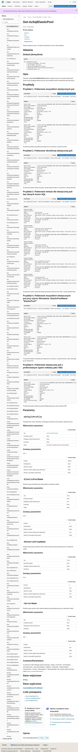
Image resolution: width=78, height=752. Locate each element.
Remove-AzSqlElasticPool (33, 698)
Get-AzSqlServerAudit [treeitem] (12, 289)
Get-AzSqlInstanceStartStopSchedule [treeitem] (13, 238)
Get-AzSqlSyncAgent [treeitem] (12, 393)
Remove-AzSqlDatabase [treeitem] (13, 665)
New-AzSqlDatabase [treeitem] (12, 492)
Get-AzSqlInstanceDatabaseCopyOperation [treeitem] (13, 120)
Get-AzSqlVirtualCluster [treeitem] (12, 414)
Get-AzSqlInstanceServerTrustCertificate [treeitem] (13, 232)
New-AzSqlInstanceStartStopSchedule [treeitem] (13, 598)
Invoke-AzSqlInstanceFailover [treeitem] (12, 451)
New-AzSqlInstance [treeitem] (11, 570)
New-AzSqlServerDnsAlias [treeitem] (12, 620)
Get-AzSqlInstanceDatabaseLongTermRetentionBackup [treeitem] (13, 146)
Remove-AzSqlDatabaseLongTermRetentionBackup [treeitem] (13, 701)
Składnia (26, 33)
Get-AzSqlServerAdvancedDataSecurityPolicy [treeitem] (13, 274)
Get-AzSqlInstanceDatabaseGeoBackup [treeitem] (13, 126)
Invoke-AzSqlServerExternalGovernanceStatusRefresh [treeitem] (13, 465)
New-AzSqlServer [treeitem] (11, 603)
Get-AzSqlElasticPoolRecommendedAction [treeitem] (13, 53)
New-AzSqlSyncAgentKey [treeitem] (13, 656)
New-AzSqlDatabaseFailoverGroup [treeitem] (13, 510)
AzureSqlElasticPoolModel (33, 688)
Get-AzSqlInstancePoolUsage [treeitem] (13, 226)
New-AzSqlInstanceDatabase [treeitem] (12, 574)
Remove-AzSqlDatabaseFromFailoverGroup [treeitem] (13, 688)
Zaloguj (74, 2)
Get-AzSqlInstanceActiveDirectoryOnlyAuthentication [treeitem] (13, 70)
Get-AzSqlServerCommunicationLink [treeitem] (13, 293)
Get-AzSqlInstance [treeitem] (11, 58)
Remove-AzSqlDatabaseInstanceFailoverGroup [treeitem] (13, 694)
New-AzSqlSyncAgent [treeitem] (12, 654)
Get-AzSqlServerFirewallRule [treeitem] (13, 322)
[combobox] (10, 19)
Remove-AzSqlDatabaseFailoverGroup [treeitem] (13, 681)
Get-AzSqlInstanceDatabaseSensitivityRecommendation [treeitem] (13, 167)
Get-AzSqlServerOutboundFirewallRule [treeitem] (13, 345)
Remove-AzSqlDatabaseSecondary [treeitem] (13, 731)
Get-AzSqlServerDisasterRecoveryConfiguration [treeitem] (13, 307)
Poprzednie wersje (29, 748)
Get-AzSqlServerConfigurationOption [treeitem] (13, 300)
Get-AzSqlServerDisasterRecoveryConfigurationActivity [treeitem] (13, 313)
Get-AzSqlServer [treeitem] (11, 256)
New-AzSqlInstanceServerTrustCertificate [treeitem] (13, 592)
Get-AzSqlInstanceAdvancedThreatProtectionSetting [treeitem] (13, 83)
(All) (25, 453)
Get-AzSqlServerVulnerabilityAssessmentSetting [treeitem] (13, 388)
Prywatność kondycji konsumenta (9, 751)
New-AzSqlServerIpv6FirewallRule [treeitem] (13, 631)
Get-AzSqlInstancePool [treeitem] (12, 222)
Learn (24, 17)
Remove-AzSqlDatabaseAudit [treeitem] (12, 669)
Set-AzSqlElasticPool (32, 700)
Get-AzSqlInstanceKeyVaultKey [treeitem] (13, 210)
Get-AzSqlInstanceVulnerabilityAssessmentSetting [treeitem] (13, 252)
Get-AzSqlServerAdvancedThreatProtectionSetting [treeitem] (13, 281)
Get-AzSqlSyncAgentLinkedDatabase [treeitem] (13, 398)
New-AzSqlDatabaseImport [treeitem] (12, 516)
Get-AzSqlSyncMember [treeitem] (12, 408)
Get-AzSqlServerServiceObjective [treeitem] (13, 359)
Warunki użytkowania (25, 751)
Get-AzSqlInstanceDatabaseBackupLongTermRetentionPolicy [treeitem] (13, 104)
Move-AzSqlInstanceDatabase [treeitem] (12, 488)
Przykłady (27, 37)
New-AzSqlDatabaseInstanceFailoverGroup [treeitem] (13, 522)
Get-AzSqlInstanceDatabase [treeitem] (12, 89)
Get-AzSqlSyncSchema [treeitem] (12, 411)
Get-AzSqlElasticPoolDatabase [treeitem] (13, 40)
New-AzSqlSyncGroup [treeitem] (12, 659)
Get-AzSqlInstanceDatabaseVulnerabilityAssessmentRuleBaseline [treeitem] (13, 176)
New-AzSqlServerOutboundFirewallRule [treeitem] (13, 637)
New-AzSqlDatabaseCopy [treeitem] (13, 494)
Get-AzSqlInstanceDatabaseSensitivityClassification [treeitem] (13, 160)
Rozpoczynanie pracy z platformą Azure (65, 6)
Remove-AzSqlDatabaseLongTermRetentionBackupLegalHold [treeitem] (13, 717)
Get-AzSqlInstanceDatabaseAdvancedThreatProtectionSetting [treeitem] (13, 95)
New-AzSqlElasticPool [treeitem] (12, 567)
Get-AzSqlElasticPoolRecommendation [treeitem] (13, 47)
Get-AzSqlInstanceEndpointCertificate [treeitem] (13, 203)
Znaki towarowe (36, 751)
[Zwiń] (19, 16)
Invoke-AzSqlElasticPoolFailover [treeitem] (13, 439)
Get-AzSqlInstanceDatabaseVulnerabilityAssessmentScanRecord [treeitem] (13, 184)
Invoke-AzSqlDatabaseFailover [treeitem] (12, 418)
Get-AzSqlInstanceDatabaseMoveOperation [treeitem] (13, 153)
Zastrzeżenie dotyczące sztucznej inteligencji (12, 748)
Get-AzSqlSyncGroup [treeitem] (12, 402)
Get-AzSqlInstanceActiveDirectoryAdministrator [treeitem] (13, 63)
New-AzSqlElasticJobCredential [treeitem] (13, 549)
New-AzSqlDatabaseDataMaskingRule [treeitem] (13, 499)
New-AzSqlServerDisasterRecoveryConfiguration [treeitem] (13, 615)
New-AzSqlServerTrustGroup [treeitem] (12, 643)
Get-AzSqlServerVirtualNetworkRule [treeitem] (13, 381)
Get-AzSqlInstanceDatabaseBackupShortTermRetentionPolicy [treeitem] (13, 112)
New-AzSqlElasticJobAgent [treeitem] (12, 544)
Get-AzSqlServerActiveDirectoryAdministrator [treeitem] (13, 261)
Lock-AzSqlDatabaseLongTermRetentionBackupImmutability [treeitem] (13, 481)
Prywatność (53, 748)
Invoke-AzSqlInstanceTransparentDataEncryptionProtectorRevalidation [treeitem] (13, 457)
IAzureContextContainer (52, 433)
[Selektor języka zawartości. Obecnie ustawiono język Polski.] (4, 745)
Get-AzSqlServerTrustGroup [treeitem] (12, 371)
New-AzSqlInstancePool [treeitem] (12, 581)
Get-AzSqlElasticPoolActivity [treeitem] (12, 30)
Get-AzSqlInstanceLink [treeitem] (12, 215)
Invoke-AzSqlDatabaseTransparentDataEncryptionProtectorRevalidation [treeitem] (13, 424)
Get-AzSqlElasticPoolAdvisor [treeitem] (13, 34)
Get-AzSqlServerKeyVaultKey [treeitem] (13, 333)
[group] (49, 123)
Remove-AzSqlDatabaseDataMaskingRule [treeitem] (13, 674)
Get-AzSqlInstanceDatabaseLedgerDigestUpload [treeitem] (13, 133)
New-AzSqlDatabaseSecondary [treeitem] (13, 535)
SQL (49, 17)
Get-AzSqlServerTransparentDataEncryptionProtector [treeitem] (13, 365)
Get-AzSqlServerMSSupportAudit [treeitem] (13, 339)
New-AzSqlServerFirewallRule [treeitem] (13, 625)
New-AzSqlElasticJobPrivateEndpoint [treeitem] (13, 556)
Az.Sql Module (30, 26)
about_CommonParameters (35, 671)
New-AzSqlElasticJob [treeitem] (12, 540)
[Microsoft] (3, 2)
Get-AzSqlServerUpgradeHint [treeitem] (13, 376)
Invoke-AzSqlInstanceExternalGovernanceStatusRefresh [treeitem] (13, 445)
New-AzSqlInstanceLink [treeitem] (12, 578)
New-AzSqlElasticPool (32, 696)
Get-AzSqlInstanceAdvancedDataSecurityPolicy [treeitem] (13, 76)
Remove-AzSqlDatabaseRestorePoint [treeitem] (13, 725)
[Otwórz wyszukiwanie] (70, 2)
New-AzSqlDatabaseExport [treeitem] (12, 505)
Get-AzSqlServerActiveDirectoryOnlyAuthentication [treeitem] (13, 268)
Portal (50, 6)
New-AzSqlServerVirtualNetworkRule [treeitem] (13, 649)
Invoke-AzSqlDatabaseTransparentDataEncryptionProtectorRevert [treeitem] (13, 433)
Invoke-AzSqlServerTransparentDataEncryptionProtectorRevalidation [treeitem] (13, 472)
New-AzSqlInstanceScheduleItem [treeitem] (13, 585)
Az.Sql (44, 17)
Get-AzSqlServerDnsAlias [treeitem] (13, 318)
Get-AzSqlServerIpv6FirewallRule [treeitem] (13, 327)
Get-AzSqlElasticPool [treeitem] (12, 26)
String (68, 495)
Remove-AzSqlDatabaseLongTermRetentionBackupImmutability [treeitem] (13, 708)
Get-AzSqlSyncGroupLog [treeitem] (13, 405)
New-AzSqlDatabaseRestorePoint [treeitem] (13, 528)
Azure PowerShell (37, 17)
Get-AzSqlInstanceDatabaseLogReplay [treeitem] (13, 140)
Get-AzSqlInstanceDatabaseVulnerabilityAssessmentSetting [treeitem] (13, 193)
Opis (25, 35)
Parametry (27, 39)
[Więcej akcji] (75, 17)
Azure (29, 17)
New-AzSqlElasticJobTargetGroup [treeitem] (13, 562)
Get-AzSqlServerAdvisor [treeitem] (13, 286)
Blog (37, 748)
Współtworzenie (44, 748)
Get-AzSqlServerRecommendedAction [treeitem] (13, 352)
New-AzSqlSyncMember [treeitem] (13, 662)
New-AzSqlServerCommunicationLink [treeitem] (13, 608)
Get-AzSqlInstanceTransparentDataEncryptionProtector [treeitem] (13, 245)
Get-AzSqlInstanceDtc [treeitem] (12, 199)
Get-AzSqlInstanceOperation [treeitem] (13, 219)
